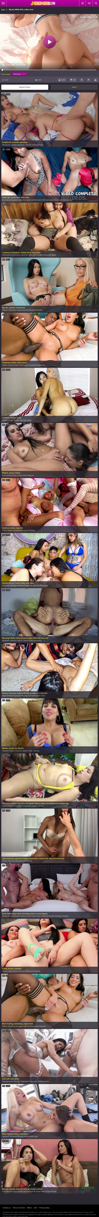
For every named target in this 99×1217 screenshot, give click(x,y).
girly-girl (20, 1136)
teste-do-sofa (51, 1191)
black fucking (28, 1026)
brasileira (6, 641)
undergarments (38, 145)
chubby (40, 255)
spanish (25, 310)
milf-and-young (48, 200)
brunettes (33, 365)
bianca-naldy (18, 1191)
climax (25, 475)
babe (29, 420)
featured (43, 1026)
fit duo (5, 861)
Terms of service (19, 1208)
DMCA (29, 1208)
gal (38, 585)
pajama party (18, 530)
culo (4, 475)
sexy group (44, 585)
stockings (31, 530)
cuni (25, 530)
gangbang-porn (8, 1081)
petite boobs (36, 696)
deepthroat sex (30, 585)
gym (36, 1136)
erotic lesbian (7, 806)
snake (36, 1026)
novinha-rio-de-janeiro (10, 200)
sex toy (40, 806)
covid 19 (12, 420)
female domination (36, 310)
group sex (6, 916)
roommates (18, 806)
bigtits (10, 530)
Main (3, 9)
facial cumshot (14, 365)
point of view (27, 751)
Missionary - (19, 74)
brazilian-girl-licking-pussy (63, 200)
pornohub (21, 145)
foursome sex (19, 696)
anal (43, 696)
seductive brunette (48, 916)
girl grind (6, 1136)
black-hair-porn (44, 1081)
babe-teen (22, 200)
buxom (5, 971)
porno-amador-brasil (34, 200)
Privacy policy (44, 1208)
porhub (14, 145)
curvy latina (27, 806)
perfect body (28, 641)
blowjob (18, 861)
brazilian (10, 1191)
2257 (35, 1208)
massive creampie (62, 916)
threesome (6, 145)
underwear (41, 365)
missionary (38, 641)
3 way (20, 475)
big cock (28, 696)
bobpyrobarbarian (18, 585)
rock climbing (27, 861)
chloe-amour (24, 365)
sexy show (6, 585)
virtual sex (18, 751)
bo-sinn (17, 1081)
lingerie (34, 806)
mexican (13, 641)
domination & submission (11, 255)
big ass (31, 475)
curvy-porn (34, 1081)
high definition (8, 696)
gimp (19, 310)
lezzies (5, 420)
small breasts (15, 916)
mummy (6, 751)
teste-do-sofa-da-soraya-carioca (35, 1191)
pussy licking (11, 475)
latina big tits (13, 971)
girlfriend (25, 255)
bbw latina (32, 255)
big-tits (5, 310)
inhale (5, 365)
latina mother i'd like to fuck (31, 916)
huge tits (37, 971)
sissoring (13, 1136)
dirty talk (12, 861)
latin (17, 420)
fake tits (28, 145)
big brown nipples (50, 255)
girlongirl (23, 420)
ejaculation (12, 310)
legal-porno (25, 1081)
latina (5, 530)
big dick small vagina (15, 1026)
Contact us (7, 1208)
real (4, 1191)
